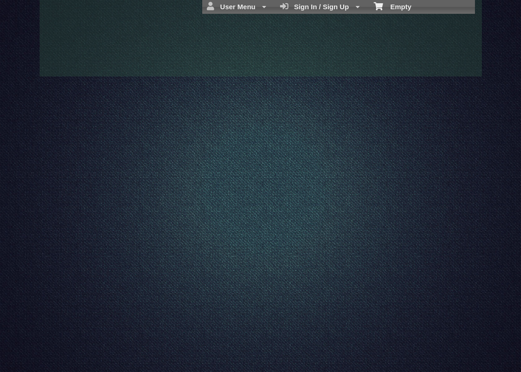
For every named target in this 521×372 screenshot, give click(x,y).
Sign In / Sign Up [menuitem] (320, 6)
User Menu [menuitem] (236, 6)
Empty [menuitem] (393, 6)
